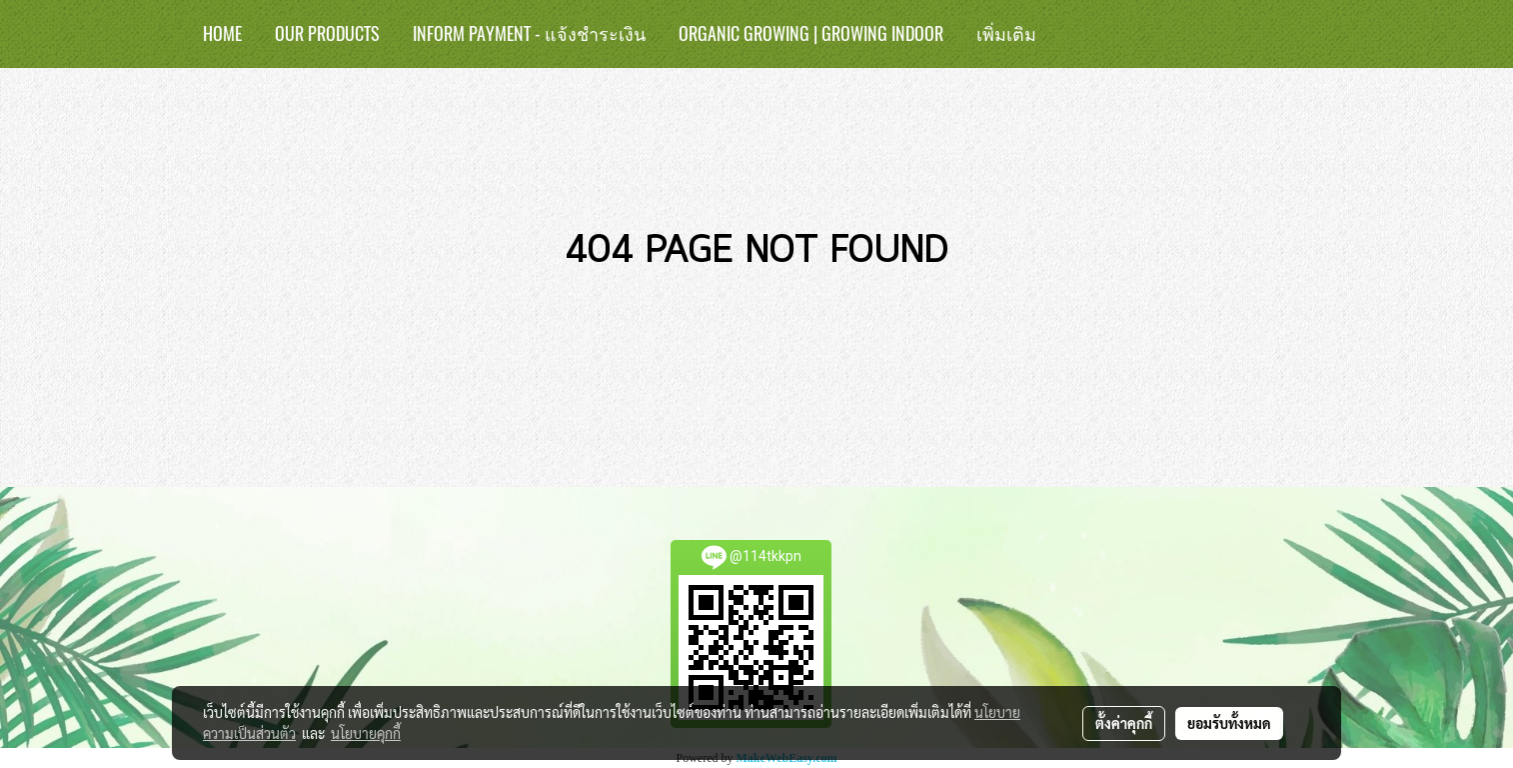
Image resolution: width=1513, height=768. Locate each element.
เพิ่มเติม (1006, 33)
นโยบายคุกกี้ (366, 733)
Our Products (327, 33)
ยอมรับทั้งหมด (1229, 723)
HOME (222, 33)
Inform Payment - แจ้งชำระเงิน (529, 33)
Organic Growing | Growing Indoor (811, 33)
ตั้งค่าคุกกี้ (1123, 723)
